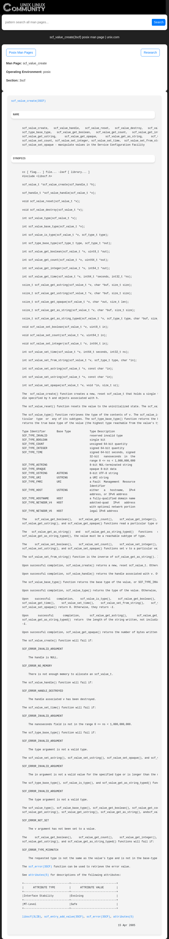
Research (150, 52)
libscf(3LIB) (31, 916)
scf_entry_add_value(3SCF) (63, 916)
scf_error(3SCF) (40, 866)
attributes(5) (38, 875)
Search (158, 22)
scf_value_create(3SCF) (28, 101)
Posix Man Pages (21, 52)
